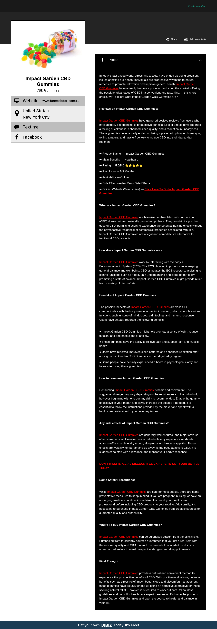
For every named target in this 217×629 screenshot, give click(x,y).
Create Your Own (197, 6)
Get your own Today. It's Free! (108, 625)
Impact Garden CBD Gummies (119, 120)
